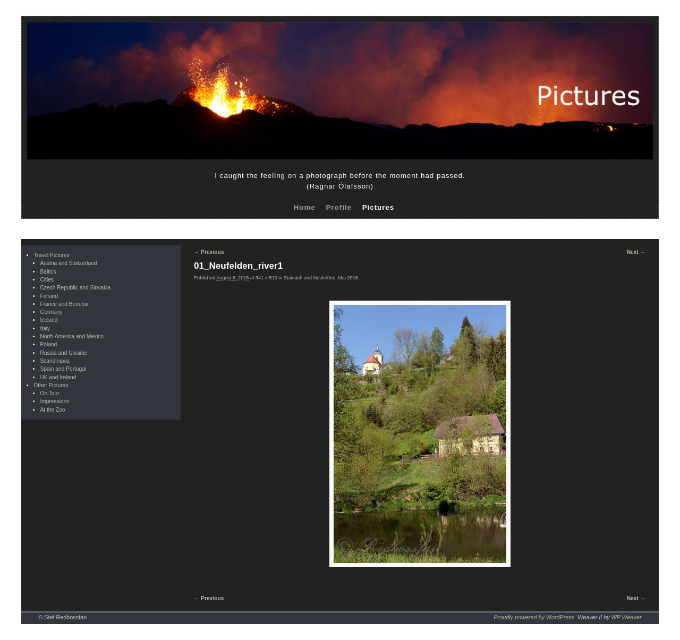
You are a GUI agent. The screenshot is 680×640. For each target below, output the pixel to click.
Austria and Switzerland (68, 263)
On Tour (49, 393)
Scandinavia (55, 361)
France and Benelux (64, 304)
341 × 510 (266, 277)
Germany (51, 312)
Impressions (54, 401)
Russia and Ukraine (63, 353)
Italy (45, 328)
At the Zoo (52, 410)
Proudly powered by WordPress (534, 617)
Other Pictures (50, 385)
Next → (636, 252)
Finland (48, 296)
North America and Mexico (71, 336)
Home (305, 207)
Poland (48, 344)
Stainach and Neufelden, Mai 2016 (321, 277)
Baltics (48, 272)
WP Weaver (626, 617)
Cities (46, 280)
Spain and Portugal (63, 369)
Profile (338, 207)
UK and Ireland (58, 377)
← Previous (209, 252)
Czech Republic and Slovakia (75, 288)
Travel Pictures (51, 255)
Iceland (48, 320)
